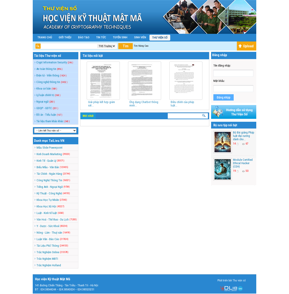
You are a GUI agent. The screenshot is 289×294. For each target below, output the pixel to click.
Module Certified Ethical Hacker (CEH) (243, 163)
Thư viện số (160, 37)
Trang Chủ (44, 37)
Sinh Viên (140, 37)
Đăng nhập (223, 97)
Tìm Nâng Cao (141, 45)
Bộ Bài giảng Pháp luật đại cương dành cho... (243, 136)
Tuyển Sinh (120, 37)
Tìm (125, 46)
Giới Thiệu (65, 37)
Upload (246, 46)
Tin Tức (101, 37)
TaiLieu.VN (56, 141)
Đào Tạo (83, 37)
